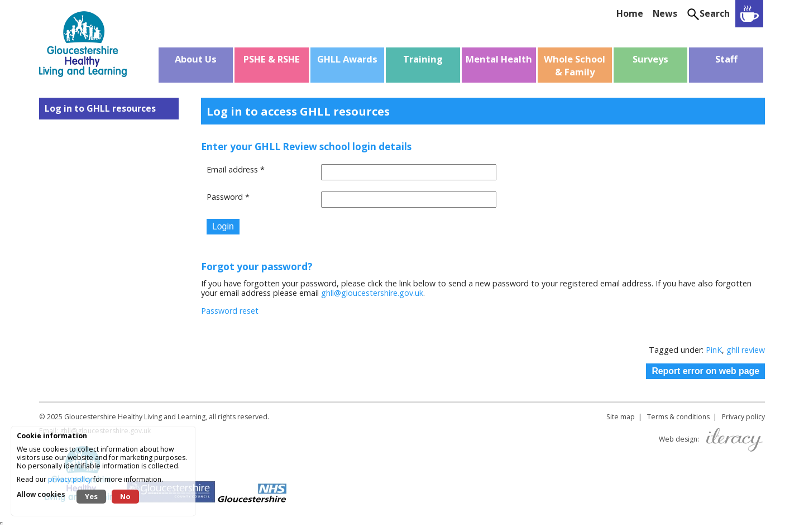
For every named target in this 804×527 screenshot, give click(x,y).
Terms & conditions (678, 416)
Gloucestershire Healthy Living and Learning (134, 416)
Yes (91, 496)
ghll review (745, 349)
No (125, 496)
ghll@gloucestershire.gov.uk (372, 293)
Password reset (230, 310)
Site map (620, 416)
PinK (714, 349)
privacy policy (70, 479)
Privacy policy (743, 416)
